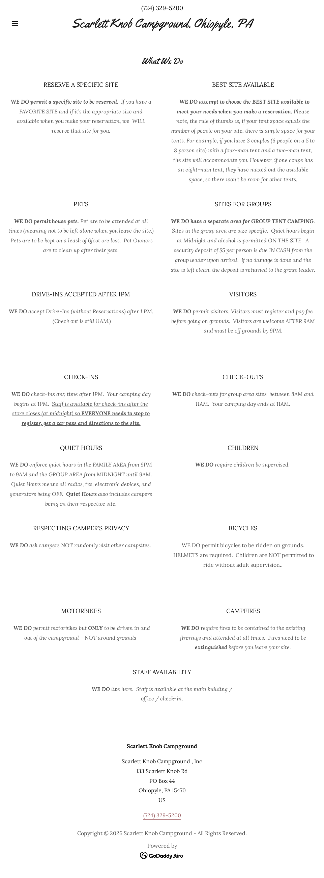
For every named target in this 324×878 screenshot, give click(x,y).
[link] (162, 25)
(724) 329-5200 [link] (162, 8)
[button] (31, 23)
